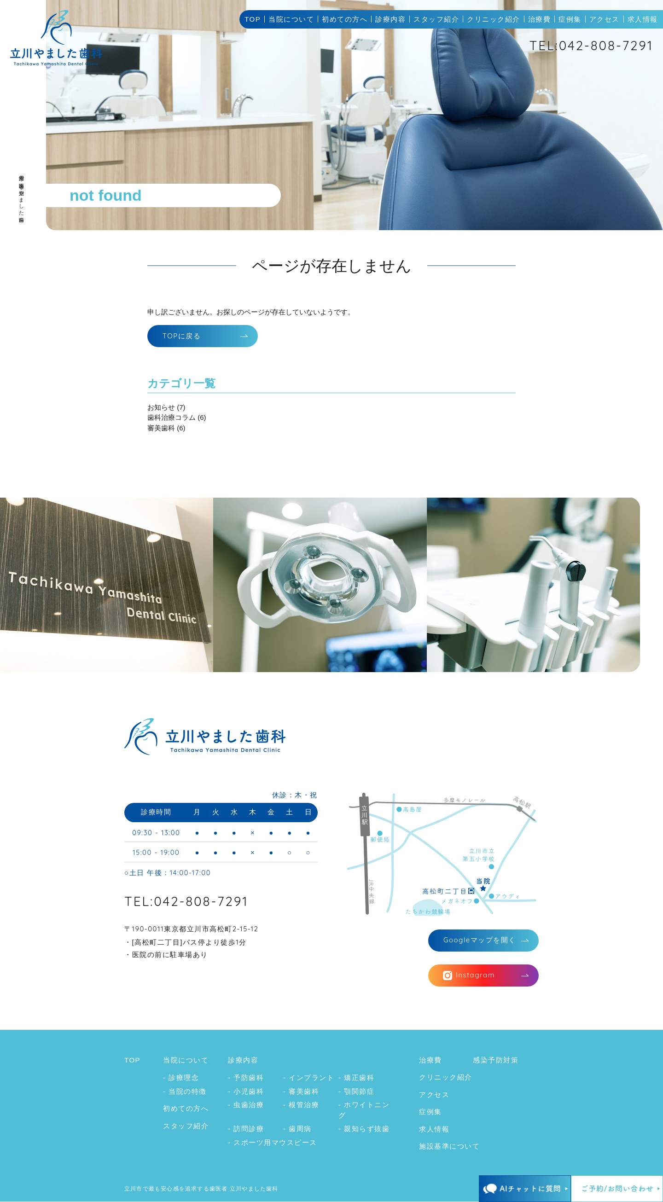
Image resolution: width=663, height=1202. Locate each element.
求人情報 (643, 19)
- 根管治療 (301, 1105)
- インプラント (308, 1078)
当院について (291, 19)
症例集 (570, 19)
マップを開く (479, 940)
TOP (252, 19)
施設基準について (449, 1147)
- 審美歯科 (301, 1092)
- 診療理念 (181, 1078)
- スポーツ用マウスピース (272, 1143)
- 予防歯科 (246, 1078)
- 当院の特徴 (185, 1092)
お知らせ (161, 407)
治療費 (539, 19)
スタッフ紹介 (436, 19)
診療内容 (390, 19)
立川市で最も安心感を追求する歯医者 (175, 1189)
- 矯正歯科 (356, 1078)
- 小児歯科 (246, 1092)
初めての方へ (344, 19)
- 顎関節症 (356, 1092)
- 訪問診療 (246, 1129)
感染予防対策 (495, 1060)
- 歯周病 (297, 1129)
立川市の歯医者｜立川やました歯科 (21, 191)
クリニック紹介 (493, 19)
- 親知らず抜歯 (364, 1129)
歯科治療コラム (171, 418)
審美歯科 (161, 428)
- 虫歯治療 (246, 1105)
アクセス (604, 19)
